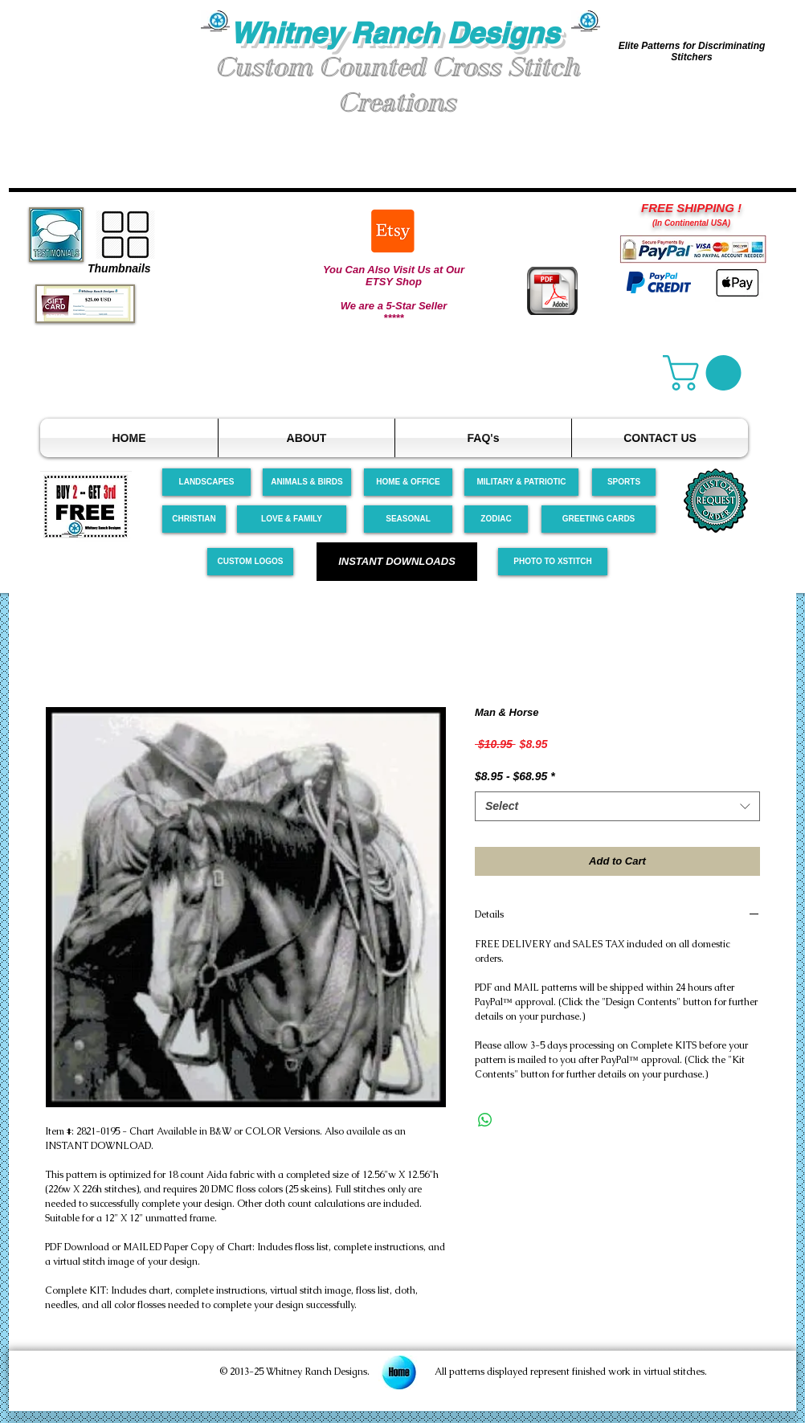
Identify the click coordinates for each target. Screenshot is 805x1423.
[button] (105, 71)
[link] (706, 373)
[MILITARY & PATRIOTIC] (521, 482)
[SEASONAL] (408, 519)
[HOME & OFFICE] (408, 482)
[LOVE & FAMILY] (291, 519)
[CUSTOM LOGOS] (250, 561)
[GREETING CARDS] (598, 519)
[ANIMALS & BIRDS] (307, 482)
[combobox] (617, 806)
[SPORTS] (624, 482)
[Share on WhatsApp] (485, 1120)
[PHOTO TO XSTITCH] (552, 561)
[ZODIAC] (496, 519)
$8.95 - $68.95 (515, 776)
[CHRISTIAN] (194, 519)
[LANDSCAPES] (206, 482)
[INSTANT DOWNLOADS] (397, 561)
